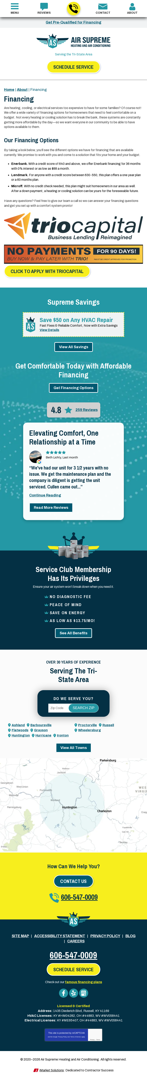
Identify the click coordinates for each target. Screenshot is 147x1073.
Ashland (18, 722)
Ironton (63, 732)
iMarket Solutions (51, 1064)
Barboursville (41, 722)
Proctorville (87, 722)
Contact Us (73, 878)
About (22, 90)
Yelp (73, 989)
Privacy (92, 1034)
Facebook (63, 989)
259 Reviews (87, 407)
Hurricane (43, 732)
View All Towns (73, 745)
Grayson (41, 727)
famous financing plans (83, 978)
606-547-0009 (73, 8)
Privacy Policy (62, 1031)
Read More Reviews (51, 506)
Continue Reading (45, 493)
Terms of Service (75, 1031)
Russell (108, 722)
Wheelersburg (89, 727)
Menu (15, 12)
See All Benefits (73, 630)
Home (9, 90)
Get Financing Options (73, 385)
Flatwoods (20, 727)
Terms (98, 1034)
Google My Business (83, 989)
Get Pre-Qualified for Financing (73, 22)
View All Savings (73, 344)
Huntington (21, 732)
